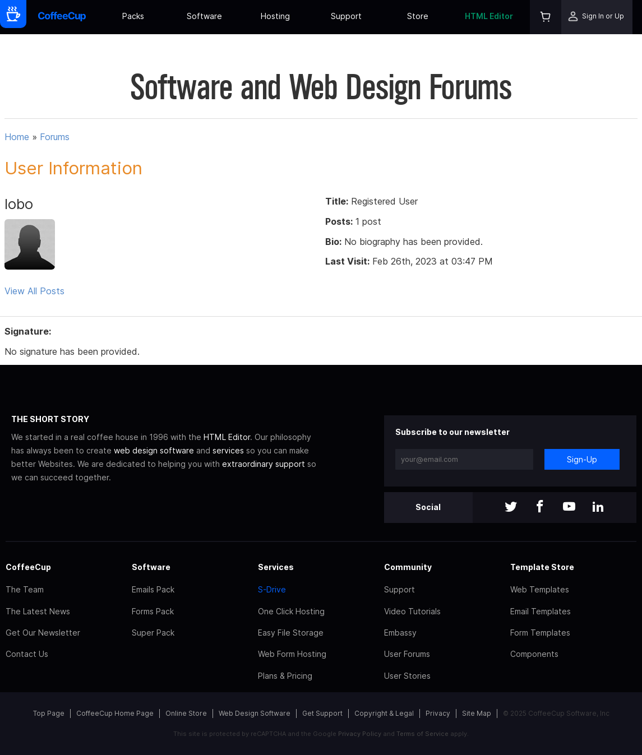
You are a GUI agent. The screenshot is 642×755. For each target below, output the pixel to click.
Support (346, 16)
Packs (133, 16)
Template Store (542, 567)
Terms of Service (422, 734)
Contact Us (27, 654)
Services (276, 567)
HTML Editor (489, 16)
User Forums (407, 654)
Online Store (186, 713)
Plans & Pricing (285, 675)
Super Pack (153, 632)
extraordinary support (263, 464)
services (228, 450)
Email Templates (540, 611)
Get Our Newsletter (43, 632)
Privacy (438, 713)
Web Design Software (254, 713)
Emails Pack (153, 589)
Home (16, 136)
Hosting (275, 16)
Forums (55, 136)
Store (417, 16)
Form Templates (540, 632)
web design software (154, 450)
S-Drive (272, 589)
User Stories (407, 675)
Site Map (476, 713)
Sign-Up (582, 459)
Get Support (322, 713)
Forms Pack (153, 611)
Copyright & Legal (384, 713)
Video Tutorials (412, 611)
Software (204, 16)
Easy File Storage (291, 632)
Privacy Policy (359, 734)
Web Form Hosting (292, 654)
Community (408, 567)
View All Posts (34, 291)
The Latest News (38, 611)
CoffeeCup (28, 567)
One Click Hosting (291, 611)
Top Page (48, 713)
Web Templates (539, 589)
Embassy (400, 632)
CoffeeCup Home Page (115, 713)
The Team (25, 589)
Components (534, 654)
